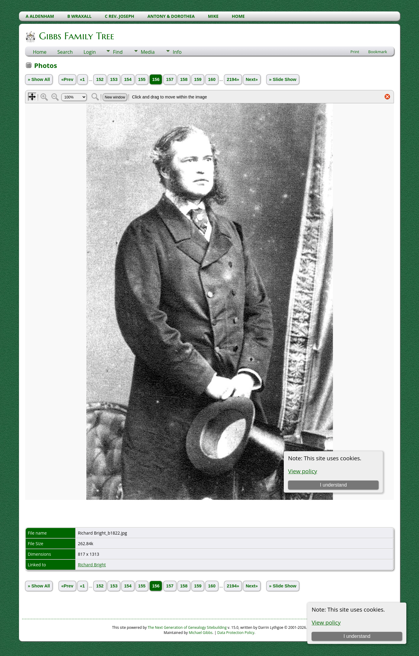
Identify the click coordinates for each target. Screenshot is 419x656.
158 (183, 79)
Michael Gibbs (201, 632)
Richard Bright (92, 565)
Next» (252, 79)
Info (177, 52)
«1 (82, 79)
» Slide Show (282, 79)
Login (90, 52)
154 (127, 79)
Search (65, 52)
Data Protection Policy (235, 632)
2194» (233, 79)
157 (169, 79)
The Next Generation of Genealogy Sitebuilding (187, 627)
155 (142, 79)
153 (113, 79)
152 (99, 79)
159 (197, 79)
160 (211, 79)
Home (39, 52)
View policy (326, 622)
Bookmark (377, 51)
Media (148, 52)
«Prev (67, 79)
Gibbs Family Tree (76, 36)
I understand (357, 636)
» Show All (39, 79)
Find (118, 52)
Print (354, 51)
